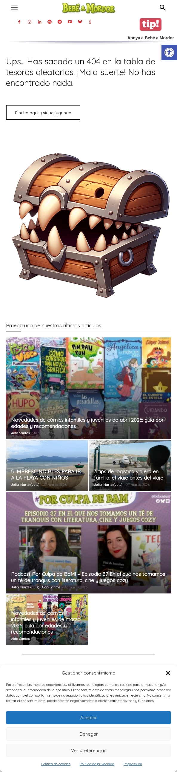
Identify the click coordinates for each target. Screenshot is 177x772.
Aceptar (88, 717)
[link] (169, 52)
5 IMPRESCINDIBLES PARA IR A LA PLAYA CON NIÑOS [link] (46, 474)
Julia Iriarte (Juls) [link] (25, 485)
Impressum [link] (133, 764)
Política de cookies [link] (55, 764)
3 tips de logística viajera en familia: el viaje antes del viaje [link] (128, 474)
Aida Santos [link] (20, 433)
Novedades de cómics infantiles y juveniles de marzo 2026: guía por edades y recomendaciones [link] (46, 622)
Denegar (88, 734)
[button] (168, 673)
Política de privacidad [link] (97, 764)
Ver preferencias (88, 750)
